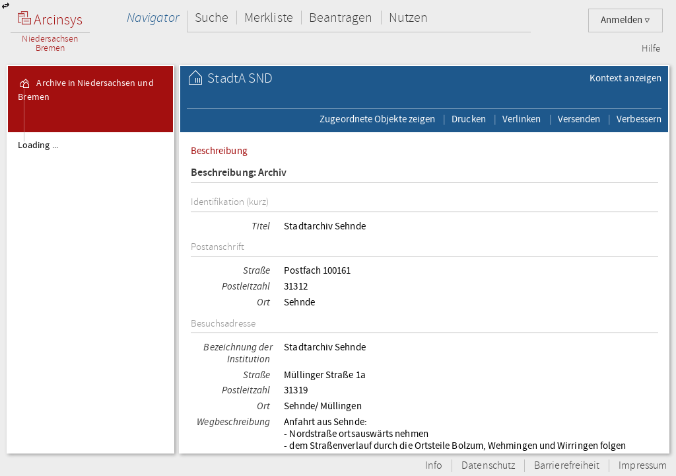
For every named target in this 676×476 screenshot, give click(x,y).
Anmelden (625, 20)
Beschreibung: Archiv (239, 173)
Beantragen (341, 17)
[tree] (90, 292)
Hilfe (651, 49)
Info (433, 465)
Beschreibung (219, 150)
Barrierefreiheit (566, 465)
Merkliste (268, 17)
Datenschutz (488, 465)
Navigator (153, 17)
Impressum (643, 465)
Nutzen (408, 17)
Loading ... (38, 145)
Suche (211, 17)
